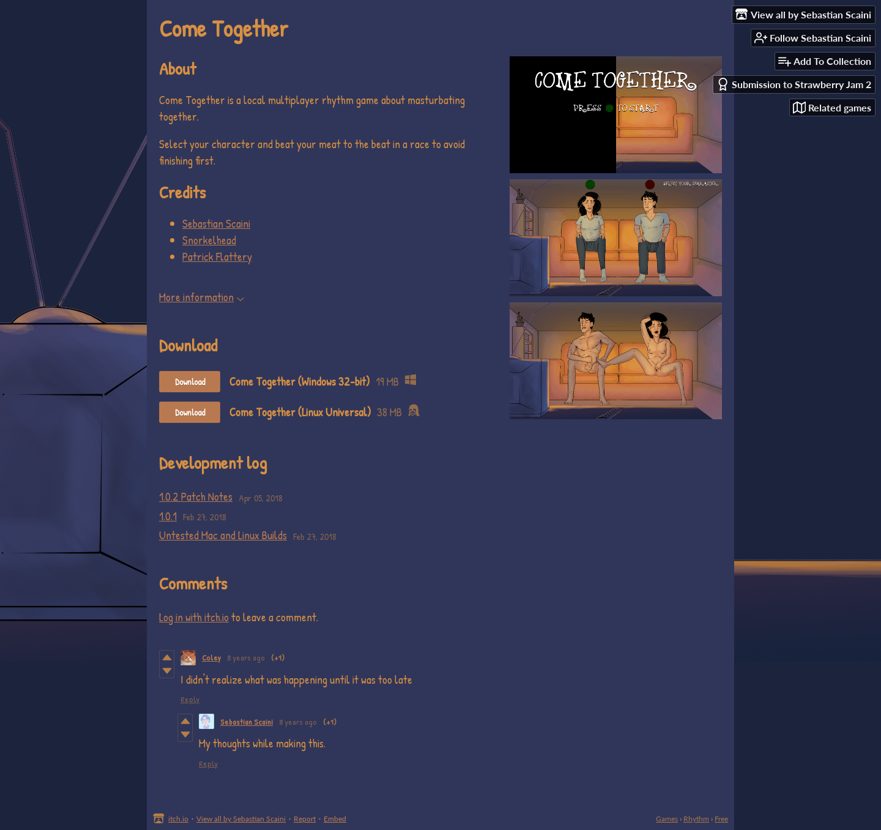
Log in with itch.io (194, 617)
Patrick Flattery (217, 256)
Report (305, 818)
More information (201, 297)
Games (667, 818)
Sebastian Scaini (216, 223)
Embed (335, 818)
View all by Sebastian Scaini (241, 818)
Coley (211, 657)
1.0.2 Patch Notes (195, 496)
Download (190, 381)
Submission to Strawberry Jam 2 (793, 84)
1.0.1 (168, 516)
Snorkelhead (209, 240)
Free (721, 818)
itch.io (178, 818)
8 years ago (246, 657)
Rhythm (696, 818)
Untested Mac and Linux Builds (223, 535)
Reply (189, 699)
